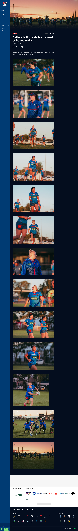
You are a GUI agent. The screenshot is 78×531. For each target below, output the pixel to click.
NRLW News (15, 33)
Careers (23, 528)
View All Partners (44, 504)
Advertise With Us (34, 528)
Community (4, 23)
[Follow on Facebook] (25, 509)
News (3, 8)
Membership (4, 28)
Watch (3, 10)
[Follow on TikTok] (22, 509)
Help (25, 528)
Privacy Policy (19, 528)
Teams (3, 18)
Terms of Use (14, 528)
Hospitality (3, 33)
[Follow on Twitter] (27, 509)
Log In (3, 526)
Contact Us (28, 528)
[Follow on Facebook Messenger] (32, 509)
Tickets (3, 30)
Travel (3, 12)
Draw (3, 14)
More (5, 25)
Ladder (3, 16)
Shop (2, 32)
